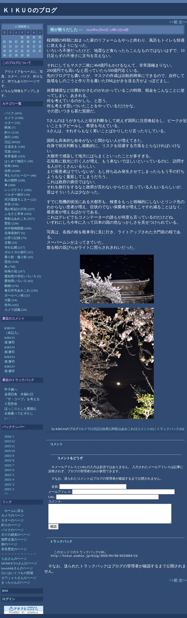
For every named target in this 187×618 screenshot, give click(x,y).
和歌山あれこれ (123, 429)
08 (22, 41)
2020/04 (22, 26)
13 (10, 46)
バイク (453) (13, 113)
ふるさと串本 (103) (17, 214)
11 (40, 41)
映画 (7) (9, 127)
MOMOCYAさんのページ (19, 563)
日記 (96, 429)
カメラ (85, 429)
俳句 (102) (11, 305)
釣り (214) (11, 132)
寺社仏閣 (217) (14, 247)
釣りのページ (10, 525)
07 (16, 41)
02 (28, 37)
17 (34, 46)
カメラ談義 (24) (15, 309)
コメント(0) (145, 429)
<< (16, 26)
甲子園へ (10, 389)
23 (28, 50)
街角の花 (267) (14, 271)
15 (22, 46)
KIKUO (9, 328)
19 (4, 50)
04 (40, 37)
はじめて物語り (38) (18, 161)
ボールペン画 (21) (17, 295)
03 (34, 37)
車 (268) (9, 185)
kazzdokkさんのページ (17, 568)
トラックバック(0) (170, 429)
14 (16, 46)
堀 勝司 (9, 342)
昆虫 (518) (11, 262)
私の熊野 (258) (14, 180)
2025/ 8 (9, 460)
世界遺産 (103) (14, 156)
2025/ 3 (9, 484)
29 (22, 55)
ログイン (8, 599)
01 (22, 37)
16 (28, 46)
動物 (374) (11, 286)
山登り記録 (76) (15, 238)
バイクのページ (12, 530)
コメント (56, 444)
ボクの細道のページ (15, 534)
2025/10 (9, 451)
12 (4, 46)
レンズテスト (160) (17, 190)
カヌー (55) (12, 123)
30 (28, 55)
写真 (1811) (12, 151)
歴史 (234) (11, 223)
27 (10, 55)
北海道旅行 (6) (14, 233)
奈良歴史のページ (14, 549)
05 (4, 41)
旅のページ (9, 544)
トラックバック (61, 541)
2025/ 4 (9, 479)
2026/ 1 (9, 436)
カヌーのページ (12, 520)
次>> (183, 22)
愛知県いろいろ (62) (18, 281)
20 (10, 50)
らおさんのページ (14, 558)
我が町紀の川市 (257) (19, 209)
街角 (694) (11, 166)
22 (22, 50)
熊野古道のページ (14, 539)
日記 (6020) (12, 142)
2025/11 (9, 446)
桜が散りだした (64, 30)
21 (16, 50)
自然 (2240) (12, 171)
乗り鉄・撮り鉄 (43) (18, 257)
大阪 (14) (10, 300)
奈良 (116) (11, 204)
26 (4, 55)
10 (34, 41)
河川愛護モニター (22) (20, 199)
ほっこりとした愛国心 (20, 409)
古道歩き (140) (14, 146)
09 (28, 41)
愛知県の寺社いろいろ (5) (22, 276)
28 (16, 55)
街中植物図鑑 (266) (17, 228)
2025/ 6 (9, 470)
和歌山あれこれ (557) (19, 219)
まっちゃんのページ (15, 582)
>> (28, 26)
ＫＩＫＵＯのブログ (30, 10)
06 (10, 41)
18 (40, 46)
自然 (105, 429)
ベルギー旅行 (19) (17, 194)
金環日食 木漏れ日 (18, 394)
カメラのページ (12, 515)
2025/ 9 (9, 455)
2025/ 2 (9, 489)
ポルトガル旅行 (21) (18, 252)
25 (40, 50)
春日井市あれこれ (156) (21, 290)
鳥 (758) (9, 266)
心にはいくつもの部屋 (17, 573)
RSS (5, 590)
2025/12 (9, 441)
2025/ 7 (9, 465)
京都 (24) (10, 242)
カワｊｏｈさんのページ (18, 578)
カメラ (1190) (13, 118)
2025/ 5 (9, 475)
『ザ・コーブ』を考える (22, 399)
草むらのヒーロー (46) (20, 175)
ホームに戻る (14, 511)
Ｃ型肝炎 (10, 404)
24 (34, 50)
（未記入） (12, 333)
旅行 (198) (11, 137)
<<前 (174, 22)
